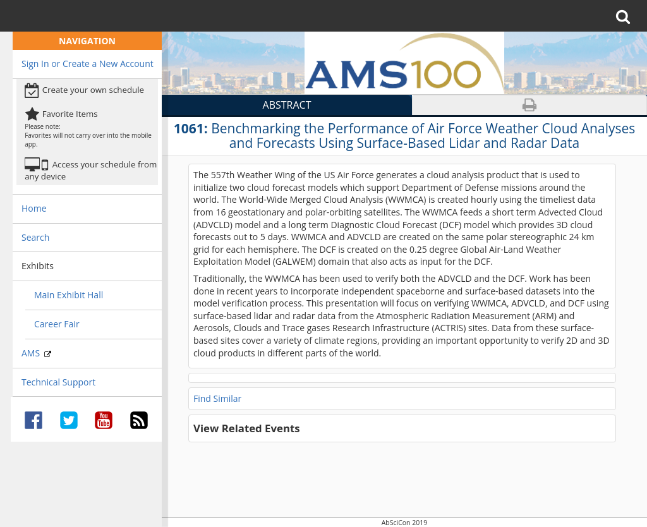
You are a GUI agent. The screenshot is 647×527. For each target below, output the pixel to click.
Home (34, 208)
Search (35, 237)
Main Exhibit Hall (68, 295)
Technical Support (58, 382)
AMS (36, 353)
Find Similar (217, 398)
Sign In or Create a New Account (87, 64)
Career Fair (57, 324)
